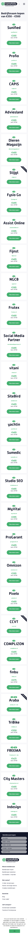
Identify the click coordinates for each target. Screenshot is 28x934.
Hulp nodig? (5, 899)
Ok (14, 931)
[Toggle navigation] (24, 4)
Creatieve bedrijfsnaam (8, 888)
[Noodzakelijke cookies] (26, 919)
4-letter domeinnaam (8, 883)
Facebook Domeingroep (9, 910)
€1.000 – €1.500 (7, 848)
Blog (3, 896)
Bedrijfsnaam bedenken (9, 872)
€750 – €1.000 (7, 845)
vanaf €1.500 (6, 852)
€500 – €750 (6, 841)
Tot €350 (5, 838)
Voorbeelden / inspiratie (9, 874)
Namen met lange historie (9, 885)
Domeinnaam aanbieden (9, 907)
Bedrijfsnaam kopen (8, 869)
